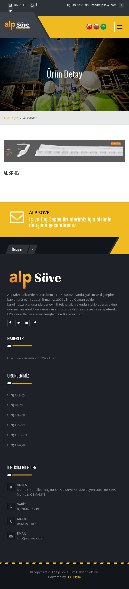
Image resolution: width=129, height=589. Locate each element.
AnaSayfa (11, 118)
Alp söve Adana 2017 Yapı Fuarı (33, 358)
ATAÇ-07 (20, 445)
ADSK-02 (12, 172)
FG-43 (18, 405)
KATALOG (18, 5)
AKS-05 (19, 395)
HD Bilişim (74, 577)
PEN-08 (19, 415)
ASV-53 (19, 425)
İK (34, 5)
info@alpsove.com (104, 5)
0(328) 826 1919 (78, 5)
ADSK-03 (20, 435)
